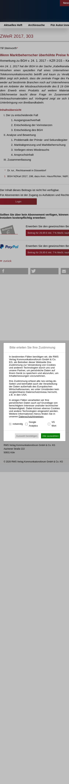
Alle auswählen (50, 436)
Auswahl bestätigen (27, 436)
